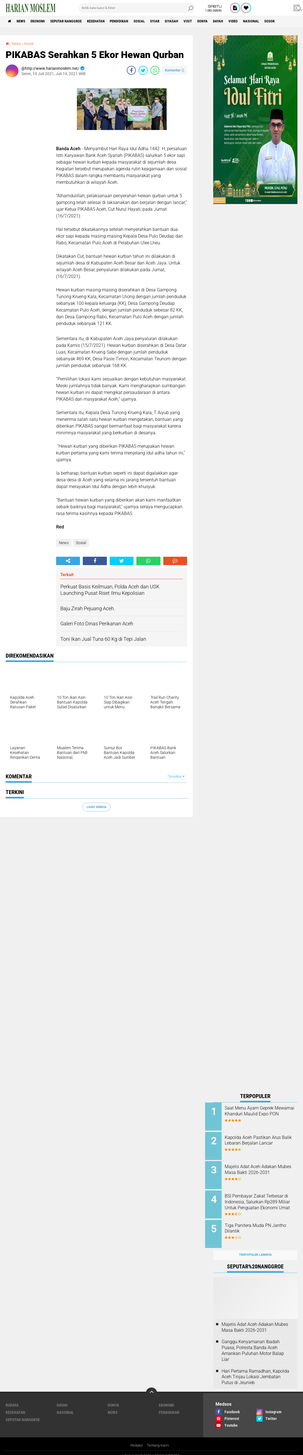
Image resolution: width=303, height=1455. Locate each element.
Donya (227, 21)
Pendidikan (133, 21)
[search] (137, 8)
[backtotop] (151, 1387)
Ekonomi (42, 21)
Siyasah (192, 21)
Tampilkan (176, 776)
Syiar (174, 21)
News (23, 21)
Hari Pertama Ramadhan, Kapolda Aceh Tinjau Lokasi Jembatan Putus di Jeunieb (255, 1370)
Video (262, 21)
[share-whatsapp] (154, 70)
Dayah (245, 21)
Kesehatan (107, 21)
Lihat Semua (96, 807)
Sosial (156, 21)
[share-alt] (68, 560)
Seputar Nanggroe (74, 21)
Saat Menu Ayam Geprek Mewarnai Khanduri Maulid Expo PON (259, 1113)
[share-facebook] (131, 70)
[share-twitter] (143, 70)
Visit (210, 21)
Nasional (281, 21)
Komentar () (174, 70)
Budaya (12, 1399)
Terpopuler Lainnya (255, 1248)
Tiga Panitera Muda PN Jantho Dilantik (256, 1224)
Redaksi (136, 1439)
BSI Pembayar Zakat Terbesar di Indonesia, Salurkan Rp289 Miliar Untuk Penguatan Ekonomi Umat (262, 1201)
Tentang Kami (158, 1439)
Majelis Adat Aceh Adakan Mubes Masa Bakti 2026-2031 (263, 1167)
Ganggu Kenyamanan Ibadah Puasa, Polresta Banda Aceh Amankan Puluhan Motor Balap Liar (253, 1344)
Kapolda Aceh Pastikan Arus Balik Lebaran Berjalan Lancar (262, 1139)
